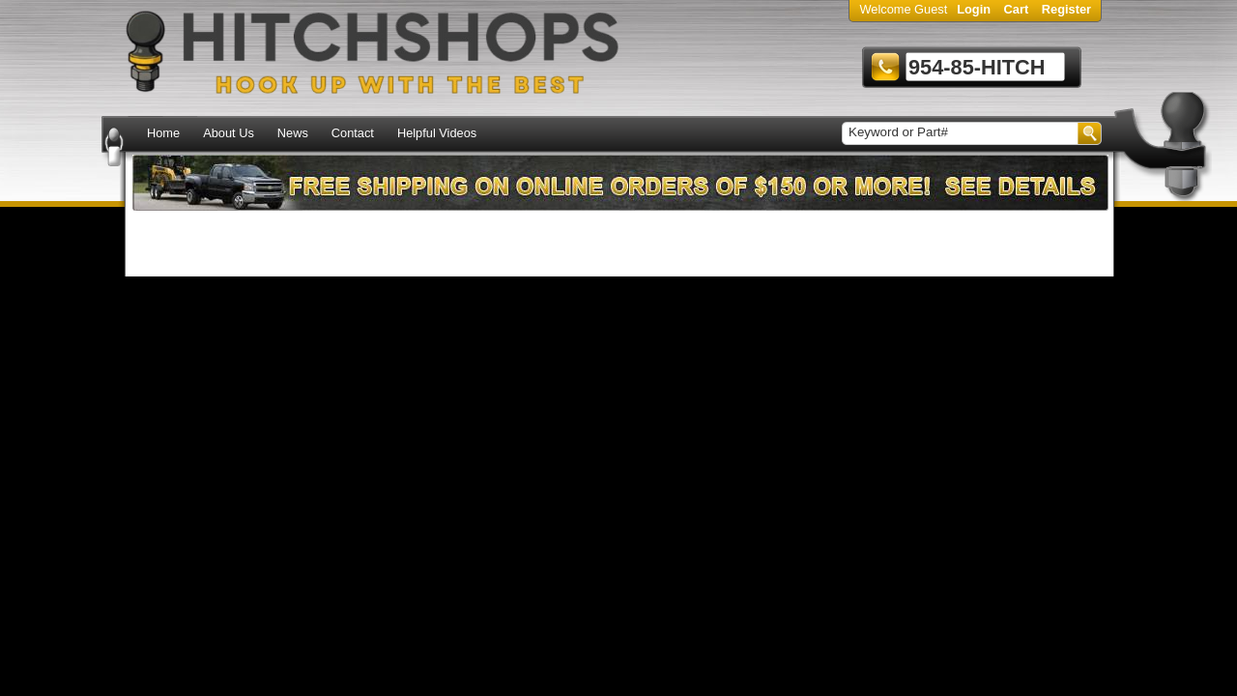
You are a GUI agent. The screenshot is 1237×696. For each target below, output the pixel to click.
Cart (1016, 9)
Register (1066, 9)
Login (974, 9)
